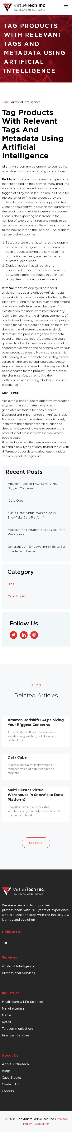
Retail (6, 1022)
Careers (8, 1091)
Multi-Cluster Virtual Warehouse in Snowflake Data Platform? (35, 795)
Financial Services (16, 1035)
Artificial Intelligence (26, 102)
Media (6, 1015)
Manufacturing (13, 1008)
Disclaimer (42, 1123)
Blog (11, 584)
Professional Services (18, 973)
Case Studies (17, 596)
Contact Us (10, 1084)
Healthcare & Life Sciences (23, 1001)
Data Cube (17, 757)
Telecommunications (18, 1028)
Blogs (6, 1071)
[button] (66, 7)
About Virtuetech (15, 1064)
